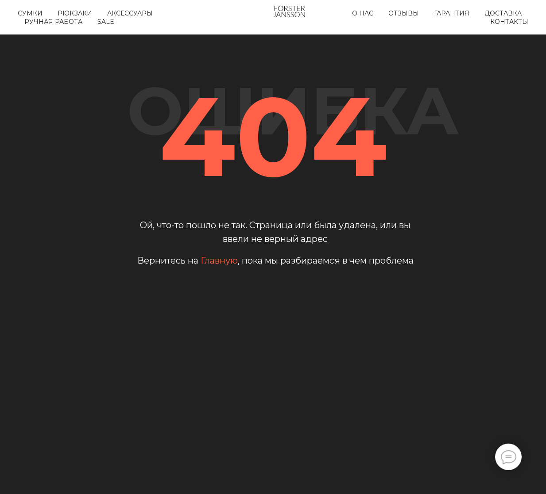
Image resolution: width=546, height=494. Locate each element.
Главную (219, 260)
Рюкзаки (75, 13)
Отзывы (403, 13)
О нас (362, 13)
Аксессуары (130, 13)
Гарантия (451, 13)
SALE (105, 22)
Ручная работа (53, 22)
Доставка (503, 13)
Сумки (30, 13)
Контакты (509, 22)
